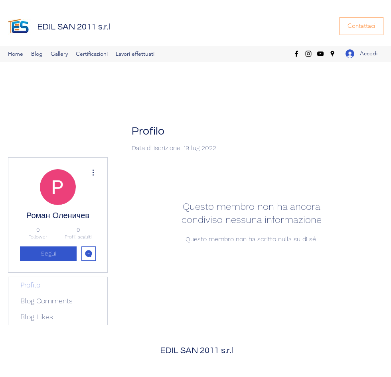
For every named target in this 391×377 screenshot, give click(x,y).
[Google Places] (332, 54)
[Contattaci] (361, 26)
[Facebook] (296, 54)
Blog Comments (46, 301)
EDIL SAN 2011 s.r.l (73, 26)
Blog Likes (36, 317)
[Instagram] (308, 54)
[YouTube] (320, 54)
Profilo (30, 285)
